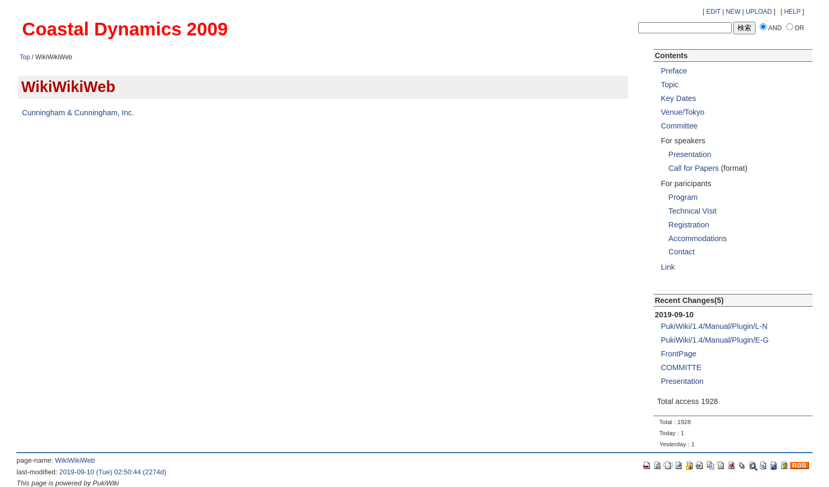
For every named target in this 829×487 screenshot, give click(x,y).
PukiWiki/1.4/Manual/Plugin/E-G (715, 340)
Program (682, 197)
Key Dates (678, 98)
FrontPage (678, 354)
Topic (670, 84)
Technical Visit (692, 211)
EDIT (713, 11)
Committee (679, 126)
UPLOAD (758, 11)
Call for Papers (693, 168)
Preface (674, 71)
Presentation (689, 154)
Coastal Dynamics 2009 (125, 29)
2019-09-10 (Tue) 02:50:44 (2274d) (113, 472)
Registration (688, 224)
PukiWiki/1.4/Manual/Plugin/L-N (714, 326)
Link (668, 267)
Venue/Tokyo (682, 112)
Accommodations (697, 238)
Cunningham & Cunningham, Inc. (78, 112)
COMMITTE (681, 367)
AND (774, 28)
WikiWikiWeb (75, 460)
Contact (681, 251)
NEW (733, 11)
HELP (792, 11)
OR (799, 28)
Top (25, 57)
